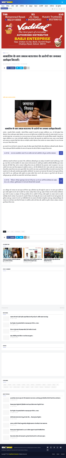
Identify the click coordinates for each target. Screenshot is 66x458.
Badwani (27, 387)
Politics (22, 387)
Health (32, 387)
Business (41, 387)
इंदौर (17, 6)
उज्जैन (12, 6)
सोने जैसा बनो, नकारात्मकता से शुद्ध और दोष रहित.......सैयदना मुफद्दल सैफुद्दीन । (25, 417)
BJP (57, 384)
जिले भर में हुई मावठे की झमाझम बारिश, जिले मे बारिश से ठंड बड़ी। (23, 329)
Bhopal (54, 384)
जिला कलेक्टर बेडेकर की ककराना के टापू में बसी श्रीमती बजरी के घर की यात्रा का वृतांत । (27, 436)
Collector (32, 384)
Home (2, 6)
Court (7, 53)
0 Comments (24, 64)
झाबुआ (30, 6)
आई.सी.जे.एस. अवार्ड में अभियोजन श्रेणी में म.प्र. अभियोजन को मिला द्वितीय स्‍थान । (32, 260)
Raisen (23, 231)
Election (36, 387)
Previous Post (5, 308)
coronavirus (6, 387)
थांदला (35, 6)
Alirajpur (18, 384)
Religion (44, 384)
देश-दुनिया (58, 6)
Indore (14, 384)
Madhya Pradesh (16, 387)
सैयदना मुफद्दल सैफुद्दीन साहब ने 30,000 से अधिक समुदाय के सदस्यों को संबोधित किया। (27, 430)
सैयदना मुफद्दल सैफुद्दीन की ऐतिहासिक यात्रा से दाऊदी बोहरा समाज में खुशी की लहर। (27, 404)
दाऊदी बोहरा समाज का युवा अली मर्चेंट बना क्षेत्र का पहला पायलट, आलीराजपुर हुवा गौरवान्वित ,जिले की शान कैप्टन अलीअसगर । (35, 398)
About (58, 454)
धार (26, 6)
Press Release (17, 231)
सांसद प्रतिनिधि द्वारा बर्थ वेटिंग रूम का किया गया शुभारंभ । (21, 336)
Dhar (11, 387)
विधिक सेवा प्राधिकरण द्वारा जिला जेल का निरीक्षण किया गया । (52, 260)
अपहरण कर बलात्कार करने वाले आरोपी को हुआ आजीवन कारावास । (11, 260)
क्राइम (46, 6)
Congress (49, 384)
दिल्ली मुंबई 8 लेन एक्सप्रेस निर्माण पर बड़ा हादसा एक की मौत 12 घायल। (24, 323)
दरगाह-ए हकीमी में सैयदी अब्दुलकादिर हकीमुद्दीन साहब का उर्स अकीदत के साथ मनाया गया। (28, 423)
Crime (12, 231)
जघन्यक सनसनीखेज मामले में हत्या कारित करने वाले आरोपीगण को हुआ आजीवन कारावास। (33, 153)
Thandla (9, 384)
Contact (63, 454)
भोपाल (7, 6)
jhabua (5, 384)
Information (54, 387)
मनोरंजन (52, 6)
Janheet (23, 384)
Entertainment (47, 387)
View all (61, 244)
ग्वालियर (22, 6)
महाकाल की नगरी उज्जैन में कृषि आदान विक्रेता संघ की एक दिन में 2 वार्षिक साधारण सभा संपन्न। (29, 317)
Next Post (62, 308)
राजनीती (41, 6)
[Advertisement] (33, 83)
